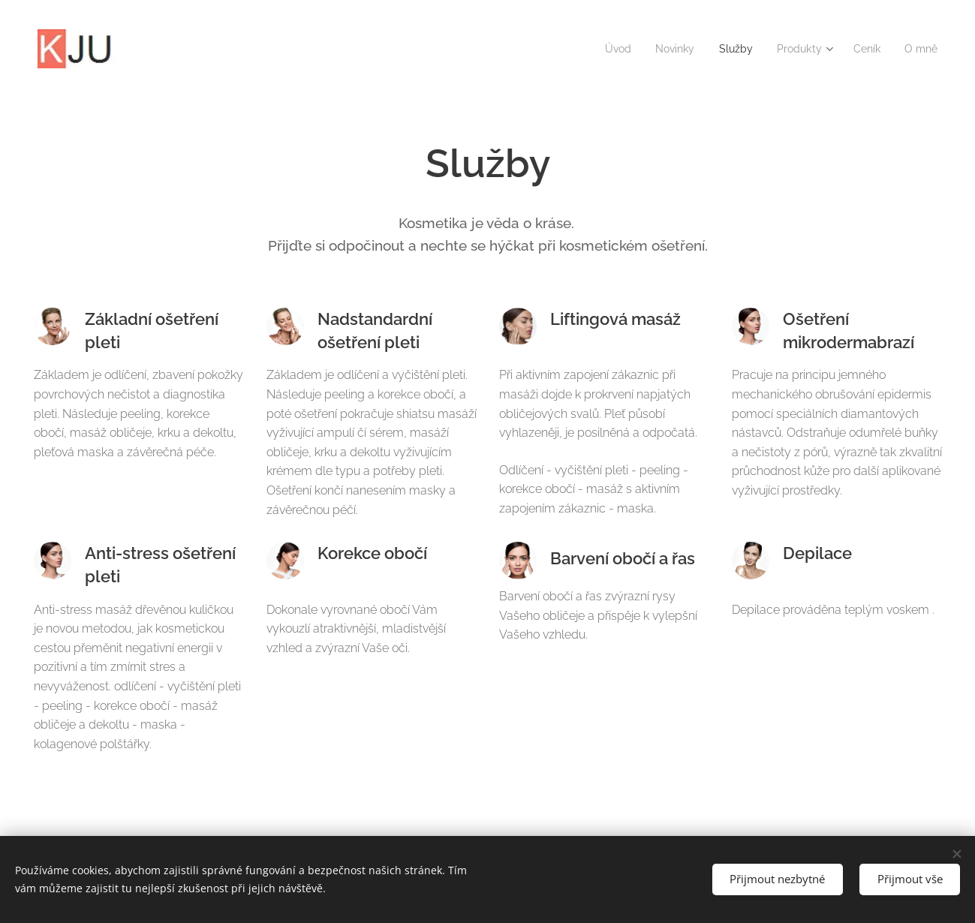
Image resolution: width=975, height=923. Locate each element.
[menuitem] (606, 49)
